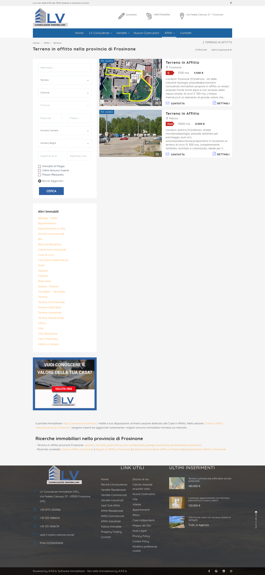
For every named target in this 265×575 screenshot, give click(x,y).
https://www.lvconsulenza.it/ (80, 423)
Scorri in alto (256, 519)
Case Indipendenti (143, 520)
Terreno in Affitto (182, 62)
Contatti (185, 33)
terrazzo (101, 445)
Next (156, 83)
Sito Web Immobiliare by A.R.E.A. (107, 571)
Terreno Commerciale (51, 302)
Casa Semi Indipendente (53, 260)
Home (79, 33)
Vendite (123, 33)
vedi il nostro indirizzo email (57, 534)
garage (150, 445)
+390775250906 (161, 14)
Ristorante (44, 281)
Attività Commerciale (51, 233)
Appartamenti (141, 509)
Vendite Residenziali (113, 489)
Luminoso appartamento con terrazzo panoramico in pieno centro (209, 499)
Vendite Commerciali (114, 495)
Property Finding (111, 531)
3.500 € (198, 72)
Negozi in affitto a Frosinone (113, 449)
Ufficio (42, 323)
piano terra (114, 445)
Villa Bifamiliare (48, 333)
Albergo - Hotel (47, 218)
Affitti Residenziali (112, 510)
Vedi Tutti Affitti (110, 505)
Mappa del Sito (141, 525)
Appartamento (47, 223)
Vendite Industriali (112, 500)
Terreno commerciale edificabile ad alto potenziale (209, 479)
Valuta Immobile (111, 526)
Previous (104, 83)
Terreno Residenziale (51, 318)
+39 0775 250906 (50, 509)
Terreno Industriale (49, 312)
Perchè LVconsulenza (114, 484)
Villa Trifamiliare (48, 339)
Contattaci (131, 14)
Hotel (41, 265)
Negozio (43, 270)
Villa (40, 328)
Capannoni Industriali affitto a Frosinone (158, 449)
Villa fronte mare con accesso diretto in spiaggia (209, 518)
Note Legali (139, 530)
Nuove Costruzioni (146, 33)
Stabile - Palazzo (48, 286)
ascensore (162, 445)
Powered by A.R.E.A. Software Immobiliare (59, 571)
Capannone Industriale (52, 249)
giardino (89, 445)
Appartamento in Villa (51, 228)
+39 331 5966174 (49, 526)
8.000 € (200, 123)
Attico (136, 515)
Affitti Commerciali (112, 516)
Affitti (169, 33)
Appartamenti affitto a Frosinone (205, 449)
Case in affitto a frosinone (77, 449)
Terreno (43, 297)
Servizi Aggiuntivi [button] (50, 181)
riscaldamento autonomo (186, 445)
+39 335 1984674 (50, 518)
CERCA (51, 191)
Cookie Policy (140, 541)
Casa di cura (46, 254)
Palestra (43, 276)
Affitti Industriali (111, 521)
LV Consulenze (100, 33)
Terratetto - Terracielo (51, 291)
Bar (40, 239)
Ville (135, 499)
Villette (136, 504)
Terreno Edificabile (49, 307)
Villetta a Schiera (48, 344)
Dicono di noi (140, 479)
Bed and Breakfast (49, 244)
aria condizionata (133, 445)
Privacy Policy (141, 536)
